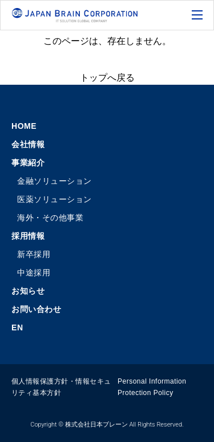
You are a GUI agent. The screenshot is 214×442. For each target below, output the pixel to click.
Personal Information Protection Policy (152, 387)
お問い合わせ (36, 309)
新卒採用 (33, 254)
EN (17, 327)
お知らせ (28, 290)
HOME (24, 126)
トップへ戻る (107, 77)
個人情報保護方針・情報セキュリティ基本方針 (61, 387)
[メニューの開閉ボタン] (198, 16)
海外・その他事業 (50, 217)
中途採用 (33, 272)
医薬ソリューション (54, 199)
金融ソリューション (54, 181)
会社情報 (28, 144)
